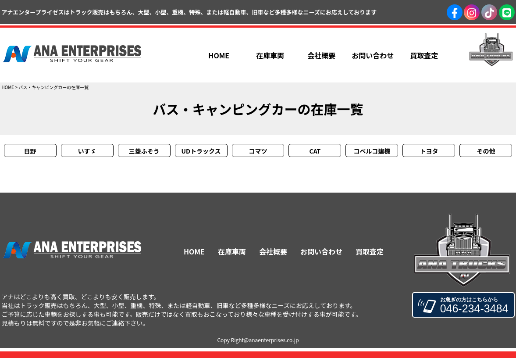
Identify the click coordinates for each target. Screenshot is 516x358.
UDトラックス (201, 151)
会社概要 (273, 251)
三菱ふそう (144, 151)
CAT (315, 151)
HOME (8, 87)
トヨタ (429, 151)
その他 (486, 151)
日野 (30, 151)
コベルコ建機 (372, 151)
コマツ (258, 151)
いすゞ (87, 151)
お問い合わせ (321, 251)
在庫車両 (232, 251)
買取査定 (370, 251)
